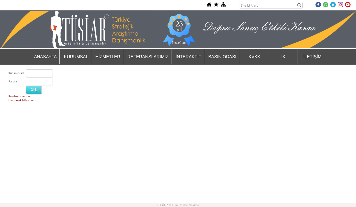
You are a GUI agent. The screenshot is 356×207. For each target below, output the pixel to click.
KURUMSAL (76, 56)
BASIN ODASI (222, 56)
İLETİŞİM (312, 56)
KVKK (254, 56)
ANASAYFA (45, 56)
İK (283, 56)
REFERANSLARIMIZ (147, 56)
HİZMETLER (107, 56)
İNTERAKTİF (188, 56)
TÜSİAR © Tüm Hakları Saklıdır (178, 205)
